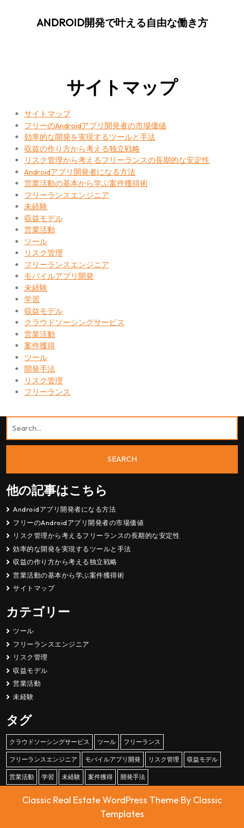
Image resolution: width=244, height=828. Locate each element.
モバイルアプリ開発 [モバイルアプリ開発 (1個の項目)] (113, 759)
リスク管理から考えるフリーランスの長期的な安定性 (117, 160)
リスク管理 (43, 253)
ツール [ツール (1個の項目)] (106, 742)
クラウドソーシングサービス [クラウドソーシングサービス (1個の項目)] (49, 742)
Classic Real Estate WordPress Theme (101, 800)
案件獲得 (39, 345)
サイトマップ (47, 114)
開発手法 (39, 369)
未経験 (35, 206)
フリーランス (47, 392)
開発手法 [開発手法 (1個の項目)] (132, 777)
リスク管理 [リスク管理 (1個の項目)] (163, 759)
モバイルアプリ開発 (59, 276)
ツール (35, 241)
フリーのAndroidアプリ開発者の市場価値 (95, 125)
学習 (32, 299)
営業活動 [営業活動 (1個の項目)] (21, 777)
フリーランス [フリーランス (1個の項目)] (142, 742)
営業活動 (39, 229)
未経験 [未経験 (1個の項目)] (71, 777)
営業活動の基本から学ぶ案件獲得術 (86, 183)
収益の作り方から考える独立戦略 (82, 149)
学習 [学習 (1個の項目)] (48, 777)
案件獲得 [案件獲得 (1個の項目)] (100, 777)
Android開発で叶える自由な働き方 (122, 22)
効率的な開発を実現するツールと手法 (89, 137)
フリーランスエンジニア (66, 195)
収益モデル (43, 218)
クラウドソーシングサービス (74, 322)
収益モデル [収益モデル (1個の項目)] (202, 759)
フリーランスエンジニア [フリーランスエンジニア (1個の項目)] (43, 759)
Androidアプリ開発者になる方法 (79, 172)
